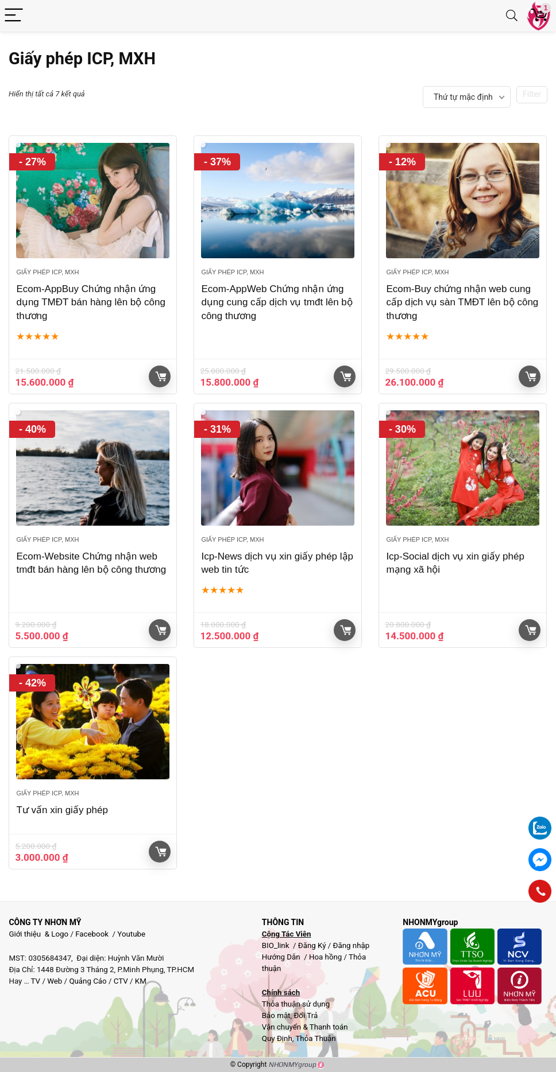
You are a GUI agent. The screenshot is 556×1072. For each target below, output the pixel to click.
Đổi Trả (306, 1015)
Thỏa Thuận (314, 1038)
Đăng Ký (313, 945)
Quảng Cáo (87, 981)
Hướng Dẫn (282, 957)
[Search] (512, 16)
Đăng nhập (351, 945)
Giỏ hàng (161, 376)
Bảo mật (276, 1015)
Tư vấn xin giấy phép (62, 810)
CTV (121, 981)
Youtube (131, 934)
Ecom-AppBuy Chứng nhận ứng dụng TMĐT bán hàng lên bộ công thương (90, 302)
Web (54, 981)
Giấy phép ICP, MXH (47, 272)
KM (140, 981)
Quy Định (277, 1038)
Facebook (92, 934)
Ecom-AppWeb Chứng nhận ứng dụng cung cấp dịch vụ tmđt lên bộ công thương (276, 302)
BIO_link (276, 945)
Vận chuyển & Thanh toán (305, 1027)
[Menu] (14, 16)
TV (35, 981)
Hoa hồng (325, 957)
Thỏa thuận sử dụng (296, 1004)
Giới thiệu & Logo (38, 934)
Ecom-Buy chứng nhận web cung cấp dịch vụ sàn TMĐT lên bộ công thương (462, 302)
